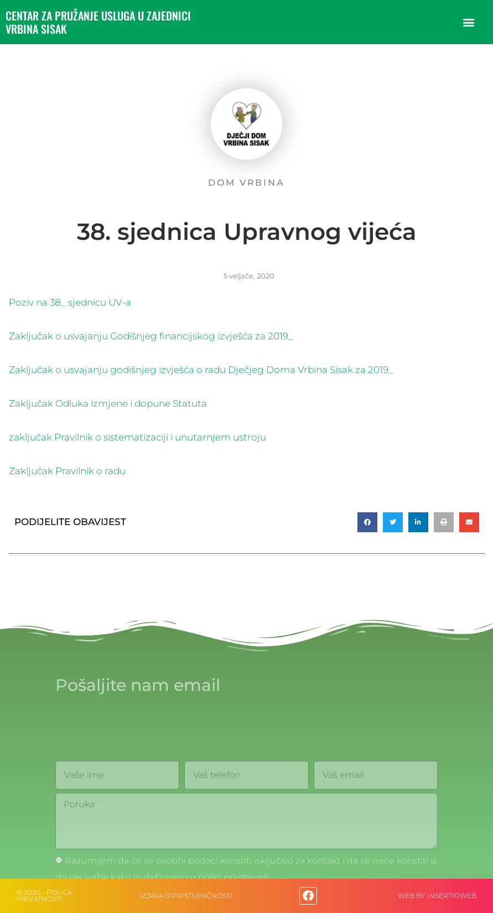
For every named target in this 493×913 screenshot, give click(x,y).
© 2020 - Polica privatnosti (44, 895)
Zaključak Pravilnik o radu (67, 470)
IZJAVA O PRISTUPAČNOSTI (186, 895)
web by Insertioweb (437, 895)
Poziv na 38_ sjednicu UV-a (70, 302)
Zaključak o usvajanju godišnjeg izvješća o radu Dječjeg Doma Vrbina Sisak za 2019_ (201, 369)
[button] (468, 22)
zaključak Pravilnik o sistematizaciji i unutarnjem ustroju (137, 437)
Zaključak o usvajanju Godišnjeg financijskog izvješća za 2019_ (151, 336)
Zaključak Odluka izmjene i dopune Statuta (108, 403)
